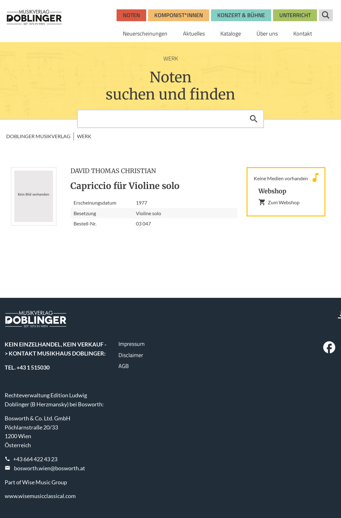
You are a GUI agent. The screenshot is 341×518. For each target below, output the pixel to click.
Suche (326, 15)
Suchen (253, 118)
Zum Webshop (279, 202)
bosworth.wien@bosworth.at (49, 468)
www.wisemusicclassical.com (40, 495)
